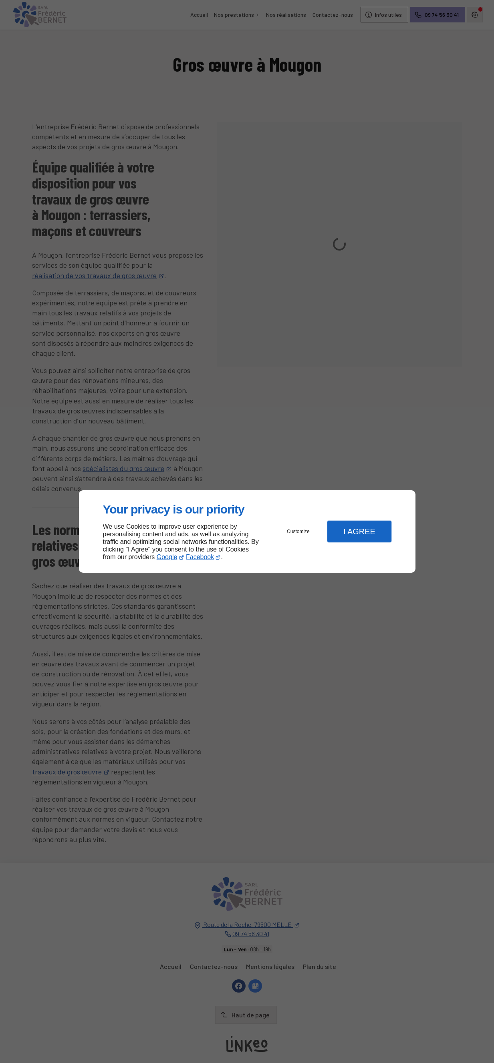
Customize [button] (298, 531)
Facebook (200, 557)
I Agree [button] (359, 531)
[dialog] (247, 531)
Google (167, 557)
